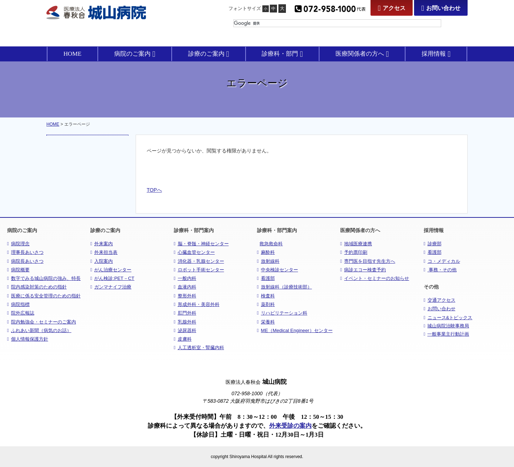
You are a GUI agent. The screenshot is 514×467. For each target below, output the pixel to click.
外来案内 (101, 243)
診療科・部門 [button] (282, 53)
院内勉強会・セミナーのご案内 (41, 322)
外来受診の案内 (290, 425)
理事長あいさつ (25, 252)
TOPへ (154, 190)
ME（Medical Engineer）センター (295, 330)
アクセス (391, 8)
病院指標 (18, 304)
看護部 (266, 278)
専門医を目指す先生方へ (367, 261)
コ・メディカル (442, 261)
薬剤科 (266, 304)
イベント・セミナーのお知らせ (374, 278)
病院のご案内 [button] (134, 53)
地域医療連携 (356, 243)
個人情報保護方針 (27, 339)
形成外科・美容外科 (197, 304)
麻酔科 (266, 252)
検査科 (266, 295)
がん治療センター (110, 269)
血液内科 (185, 287)
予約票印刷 (353, 252)
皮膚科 (183, 339)
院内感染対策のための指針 (37, 287)
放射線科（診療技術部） (284, 287)
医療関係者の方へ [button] (362, 53)
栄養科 (266, 322)
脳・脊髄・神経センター (201, 243)
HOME (73, 53)
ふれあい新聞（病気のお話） (39, 330)
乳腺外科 (185, 322)
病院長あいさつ (25, 261)
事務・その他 (440, 269)
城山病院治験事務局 (446, 325)
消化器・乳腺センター (199, 261)
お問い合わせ (440, 8)
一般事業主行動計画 (446, 334)
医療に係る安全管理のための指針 (44, 295)
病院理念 (18, 243)
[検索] (337, 23)
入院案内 (101, 261)
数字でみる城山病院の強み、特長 (44, 278)
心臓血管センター (194, 252)
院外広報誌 (20, 313)
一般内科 (185, 278)
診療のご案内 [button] (208, 53)
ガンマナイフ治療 (110, 287)
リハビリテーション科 (282, 313)
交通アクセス (439, 300)
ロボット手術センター (199, 269)
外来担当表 (103, 252)
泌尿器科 (185, 330)
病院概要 (18, 269)
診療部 (433, 243)
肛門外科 (185, 313)
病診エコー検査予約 (363, 269)
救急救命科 (271, 243)
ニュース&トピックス (448, 317)
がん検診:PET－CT (112, 278)
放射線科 (268, 261)
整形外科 (185, 295)
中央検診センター (277, 269)
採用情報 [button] (436, 53)
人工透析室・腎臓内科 (199, 347)
